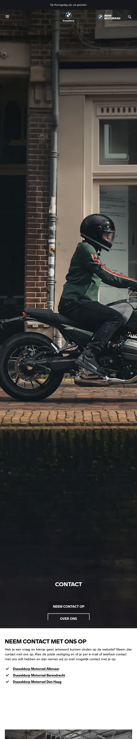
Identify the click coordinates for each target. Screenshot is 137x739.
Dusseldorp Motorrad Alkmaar (36, 668)
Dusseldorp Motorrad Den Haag (37, 681)
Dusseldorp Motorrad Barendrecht (39, 675)
